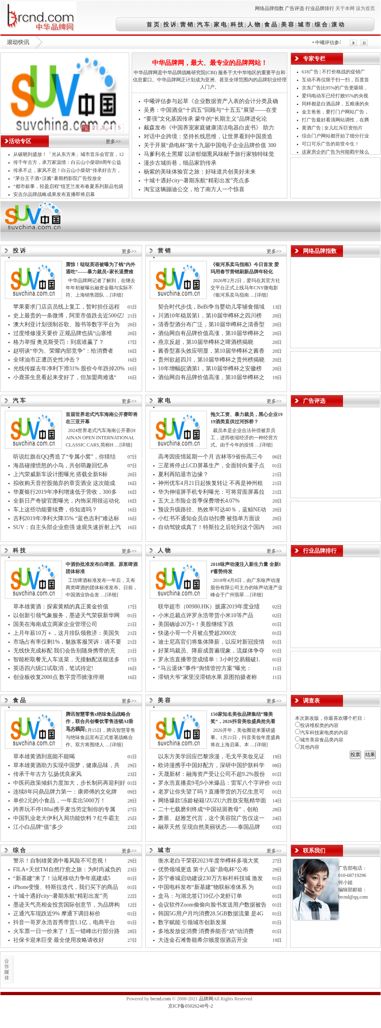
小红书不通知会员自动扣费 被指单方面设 (210, 518)
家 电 (220, 24)
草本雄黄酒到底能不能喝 (44, 756)
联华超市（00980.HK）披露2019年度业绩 (210, 607)
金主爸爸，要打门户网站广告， (336, 112)
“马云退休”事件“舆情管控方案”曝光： (205, 668)
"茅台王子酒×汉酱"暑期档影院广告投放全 (58, 178)
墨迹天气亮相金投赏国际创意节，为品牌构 (67, 905)
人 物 (254, 24)
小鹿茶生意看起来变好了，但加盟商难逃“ (65, 377)
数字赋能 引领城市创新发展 (192, 922)
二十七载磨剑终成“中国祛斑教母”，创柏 (209, 809)
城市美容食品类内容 (319, 740)
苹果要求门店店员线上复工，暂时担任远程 (67, 307)
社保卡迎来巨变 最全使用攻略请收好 (58, 940)
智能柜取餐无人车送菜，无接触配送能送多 (67, 659)
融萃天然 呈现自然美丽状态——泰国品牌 (210, 827)
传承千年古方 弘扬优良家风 (47, 774)
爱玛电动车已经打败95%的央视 (335, 96)
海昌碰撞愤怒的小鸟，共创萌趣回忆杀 (60, 465)
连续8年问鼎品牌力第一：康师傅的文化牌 (65, 792)
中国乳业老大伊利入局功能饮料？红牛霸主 (67, 818)
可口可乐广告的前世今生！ (330, 144)
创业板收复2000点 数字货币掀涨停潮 (58, 677)
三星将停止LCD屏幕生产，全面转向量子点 (212, 465)
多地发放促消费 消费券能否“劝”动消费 (206, 931)
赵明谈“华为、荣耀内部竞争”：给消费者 (64, 351)
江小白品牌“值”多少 (38, 827)
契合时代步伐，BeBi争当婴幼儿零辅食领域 (212, 307)
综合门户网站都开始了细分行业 (336, 136)
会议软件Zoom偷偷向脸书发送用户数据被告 (213, 905)
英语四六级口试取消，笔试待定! (53, 668)
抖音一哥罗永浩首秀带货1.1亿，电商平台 (65, 922)
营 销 (186, 24)
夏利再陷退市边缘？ (183, 474)
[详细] (116, 295)
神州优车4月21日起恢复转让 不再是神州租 (211, 483)
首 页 (153, 24)
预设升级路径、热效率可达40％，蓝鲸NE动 (213, 510)
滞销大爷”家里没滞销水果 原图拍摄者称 (208, 677)
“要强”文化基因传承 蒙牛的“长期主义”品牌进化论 (205, 119)
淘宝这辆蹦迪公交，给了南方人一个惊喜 (194, 189)
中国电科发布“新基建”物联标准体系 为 (206, 887)
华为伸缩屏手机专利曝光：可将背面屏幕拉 (212, 492)
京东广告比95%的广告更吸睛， (335, 88)
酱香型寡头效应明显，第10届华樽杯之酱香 (212, 351)
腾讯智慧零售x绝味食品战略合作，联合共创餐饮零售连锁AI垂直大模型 (99, 721)
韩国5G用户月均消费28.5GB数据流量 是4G (211, 914)
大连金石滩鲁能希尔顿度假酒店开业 (203, 940)
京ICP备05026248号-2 (190, 1006)
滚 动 (337, 24)
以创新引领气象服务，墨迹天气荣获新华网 (67, 615)
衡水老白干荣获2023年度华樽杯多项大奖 (208, 861)
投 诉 (170, 24)
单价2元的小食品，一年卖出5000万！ (59, 801)
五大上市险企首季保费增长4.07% (199, 501)
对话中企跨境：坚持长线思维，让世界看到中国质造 (208, 136)
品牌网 (206, 999)
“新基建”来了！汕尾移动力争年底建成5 (62, 878)
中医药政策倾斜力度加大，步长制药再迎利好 (69, 783)
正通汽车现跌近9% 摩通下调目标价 (56, 914)
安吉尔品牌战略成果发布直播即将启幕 (54, 194)
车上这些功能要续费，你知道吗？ (55, 510)
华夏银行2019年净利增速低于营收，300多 (65, 492)
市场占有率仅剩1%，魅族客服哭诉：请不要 (68, 642)
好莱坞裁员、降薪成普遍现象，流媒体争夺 (212, 651)
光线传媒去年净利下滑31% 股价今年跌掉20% (69, 369)
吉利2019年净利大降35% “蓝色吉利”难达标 (66, 518)
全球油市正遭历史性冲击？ (46, 360)
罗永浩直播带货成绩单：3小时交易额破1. (210, 659)
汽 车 (203, 24)
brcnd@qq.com (353, 897)
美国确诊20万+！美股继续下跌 (196, 624)
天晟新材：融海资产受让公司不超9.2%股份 (211, 774)
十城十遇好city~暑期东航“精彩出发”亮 (61, 896)
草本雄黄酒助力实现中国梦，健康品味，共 (67, 765)
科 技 (237, 24)
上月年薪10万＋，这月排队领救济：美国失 (67, 633)
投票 (355, 754)
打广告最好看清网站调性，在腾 (336, 120)
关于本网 (345, 8)
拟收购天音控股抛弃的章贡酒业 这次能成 (65, 483)
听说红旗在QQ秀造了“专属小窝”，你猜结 (65, 457)
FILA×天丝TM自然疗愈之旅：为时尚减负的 (68, 869)
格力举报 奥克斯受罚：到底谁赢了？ (58, 342)
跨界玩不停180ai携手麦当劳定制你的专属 (65, 809)
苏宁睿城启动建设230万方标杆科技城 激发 (211, 878)
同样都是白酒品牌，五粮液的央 (336, 104)
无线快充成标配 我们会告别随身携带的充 (65, 651)
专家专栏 (314, 59)
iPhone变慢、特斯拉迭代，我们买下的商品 (66, 887)
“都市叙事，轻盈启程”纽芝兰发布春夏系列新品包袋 (68, 186)
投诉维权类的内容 (317, 725)
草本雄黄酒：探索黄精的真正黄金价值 (60, 607)
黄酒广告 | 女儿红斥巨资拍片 (333, 128)
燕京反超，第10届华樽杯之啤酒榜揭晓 (205, 342)
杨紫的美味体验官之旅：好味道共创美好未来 (200, 172)
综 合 (321, 24)
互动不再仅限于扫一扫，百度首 (336, 80)
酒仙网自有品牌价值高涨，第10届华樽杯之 (212, 333)
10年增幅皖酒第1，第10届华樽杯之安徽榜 (210, 369)
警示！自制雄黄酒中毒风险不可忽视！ (60, 861)
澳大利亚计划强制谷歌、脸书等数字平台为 (67, 324)
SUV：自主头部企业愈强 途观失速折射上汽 (67, 527)
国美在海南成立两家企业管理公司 (55, 624)
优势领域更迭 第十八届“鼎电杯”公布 (203, 869)
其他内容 (307, 747)
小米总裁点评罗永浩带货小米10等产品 (205, 615)
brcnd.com (160, 999)
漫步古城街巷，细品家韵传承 (180, 163)
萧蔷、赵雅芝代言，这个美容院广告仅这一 (212, 818)
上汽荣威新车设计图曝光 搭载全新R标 (60, 474)
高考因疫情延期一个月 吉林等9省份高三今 (211, 457)
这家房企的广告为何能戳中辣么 (336, 152)
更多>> (113, 141)
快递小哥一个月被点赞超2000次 (197, 633)
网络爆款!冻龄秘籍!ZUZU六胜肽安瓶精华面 (213, 801)
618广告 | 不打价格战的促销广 (334, 72)
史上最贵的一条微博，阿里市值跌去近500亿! (68, 316)
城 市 (304, 24)
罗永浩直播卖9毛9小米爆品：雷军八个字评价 (214, 783)
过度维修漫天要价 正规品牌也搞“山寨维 (63, 333)
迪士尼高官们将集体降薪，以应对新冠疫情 (212, 642)
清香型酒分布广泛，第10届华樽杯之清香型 (212, 324)
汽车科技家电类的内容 (321, 732)
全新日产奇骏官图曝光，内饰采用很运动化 (67, 501)
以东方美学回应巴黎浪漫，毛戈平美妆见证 (212, 756)
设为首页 (365, 8)
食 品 (271, 24)
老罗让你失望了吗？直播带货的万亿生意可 (212, 792)
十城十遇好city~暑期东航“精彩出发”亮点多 (197, 181)
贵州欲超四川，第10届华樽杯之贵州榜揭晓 (211, 360)
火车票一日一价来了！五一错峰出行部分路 (67, 931)
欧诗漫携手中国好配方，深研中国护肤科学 (211, 765)
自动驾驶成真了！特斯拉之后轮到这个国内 (212, 527)
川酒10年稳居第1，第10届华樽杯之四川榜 (210, 316)
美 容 (287, 24)
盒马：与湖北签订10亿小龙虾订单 (200, 896)
